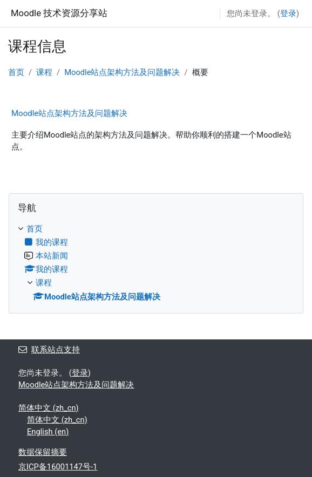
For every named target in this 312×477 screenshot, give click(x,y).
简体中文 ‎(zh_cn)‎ (48, 408)
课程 (44, 72)
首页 (16, 72)
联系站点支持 (49, 350)
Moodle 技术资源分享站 (59, 13)
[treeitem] (156, 262)
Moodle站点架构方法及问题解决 (122, 72)
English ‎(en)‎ (48, 432)
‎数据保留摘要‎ (42, 452)
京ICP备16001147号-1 (57, 467)
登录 (288, 13)
